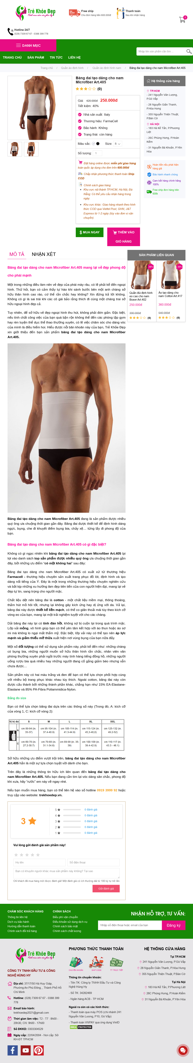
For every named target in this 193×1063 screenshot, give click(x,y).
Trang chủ (47, 67)
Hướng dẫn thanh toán (21, 926)
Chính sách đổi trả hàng (22, 931)
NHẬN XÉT (44, 254)
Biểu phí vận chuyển (65, 917)
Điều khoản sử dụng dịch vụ (70, 921)
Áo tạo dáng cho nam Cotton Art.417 (170, 294)
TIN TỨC (56, 57)
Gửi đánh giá (106, 888)
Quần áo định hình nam (106, 67)
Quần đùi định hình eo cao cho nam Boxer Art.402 (140, 296)
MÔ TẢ (16, 254)
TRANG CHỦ (12, 57)
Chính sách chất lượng (67, 931)
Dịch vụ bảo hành (18, 921)
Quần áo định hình (72, 67)
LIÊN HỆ (74, 57)
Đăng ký (174, 925)
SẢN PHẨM (35, 57)
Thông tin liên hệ (18, 917)
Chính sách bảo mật (65, 926)
